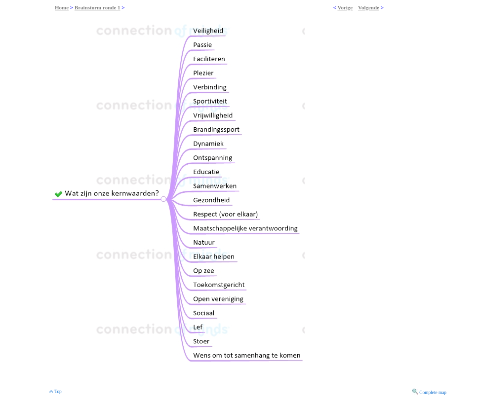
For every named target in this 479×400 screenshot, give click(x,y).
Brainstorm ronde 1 (97, 7)
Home (62, 7)
